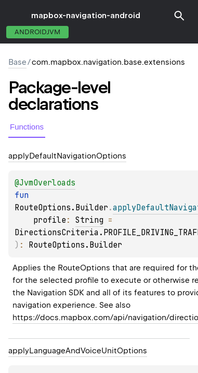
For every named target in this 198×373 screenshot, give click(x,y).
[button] (179, 15)
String (89, 220)
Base (17, 62)
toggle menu (15, 15)
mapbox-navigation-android (85, 15)
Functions (27, 126)
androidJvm (37, 32)
